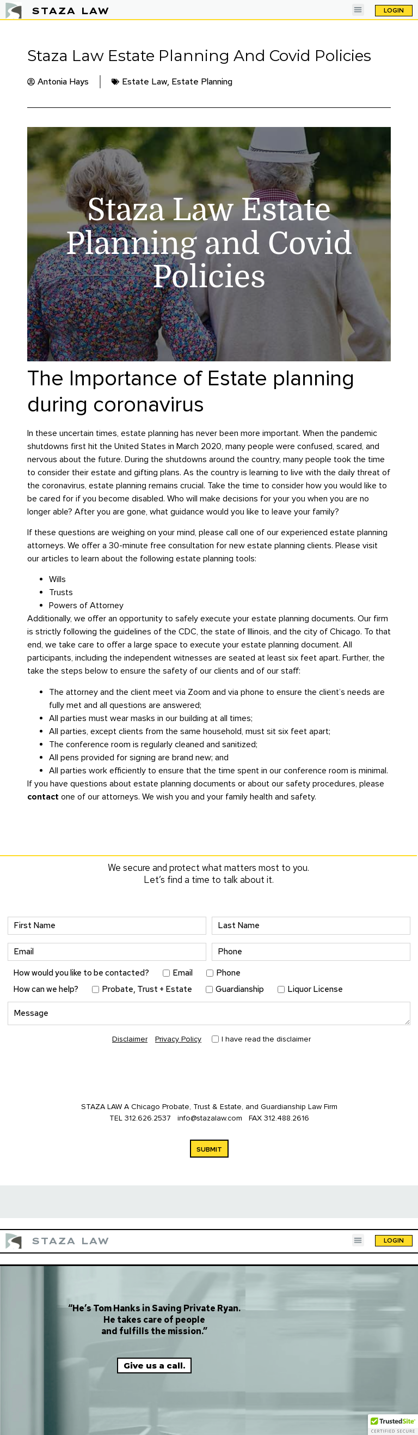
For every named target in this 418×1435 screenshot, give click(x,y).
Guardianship (240, 989)
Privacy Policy (178, 1039)
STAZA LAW (70, 10)
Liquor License (315, 989)
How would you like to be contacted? (81, 973)
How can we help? (45, 989)
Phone (228, 973)
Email (183, 973)
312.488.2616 (286, 1118)
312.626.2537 (148, 1118)
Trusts (61, 592)
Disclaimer (129, 1039)
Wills (57, 579)
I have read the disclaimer (266, 1039)
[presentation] (90, 1074)
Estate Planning (201, 81)
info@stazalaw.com (210, 1118)
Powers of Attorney (86, 605)
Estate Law (144, 81)
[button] (358, 10)
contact (43, 796)
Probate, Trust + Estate (147, 989)
